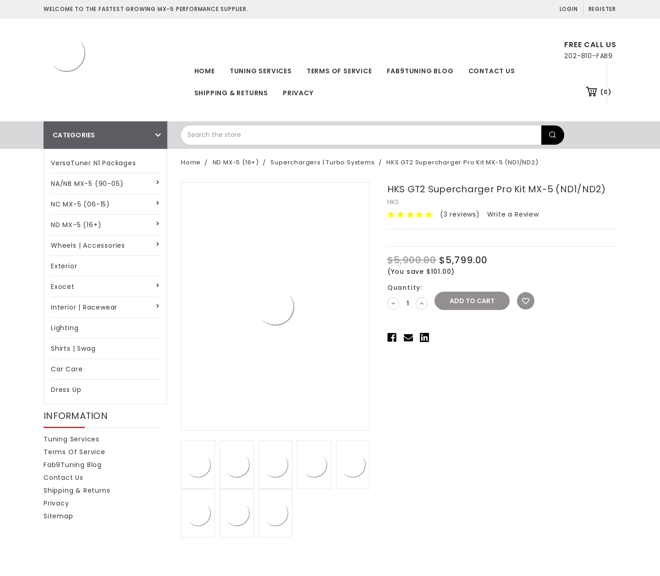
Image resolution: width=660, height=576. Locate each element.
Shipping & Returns (231, 93)
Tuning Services (261, 71)
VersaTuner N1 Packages (93, 163)
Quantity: (405, 287)
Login (569, 9)
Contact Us (491, 71)
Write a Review (513, 214)
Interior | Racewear (84, 307)
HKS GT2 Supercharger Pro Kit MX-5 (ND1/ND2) (462, 162)
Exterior (64, 266)
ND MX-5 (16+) (76, 224)
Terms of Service (339, 71)
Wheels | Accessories (88, 245)
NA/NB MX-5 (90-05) (87, 183)
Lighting (64, 327)
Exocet (63, 286)
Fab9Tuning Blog (420, 71)
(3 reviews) (460, 214)
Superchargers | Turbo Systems (322, 162)
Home (204, 71)
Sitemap (58, 516)
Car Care (66, 369)
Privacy (298, 93)
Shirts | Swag (73, 348)
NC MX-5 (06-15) (80, 204)
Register (602, 9)
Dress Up (66, 389)
